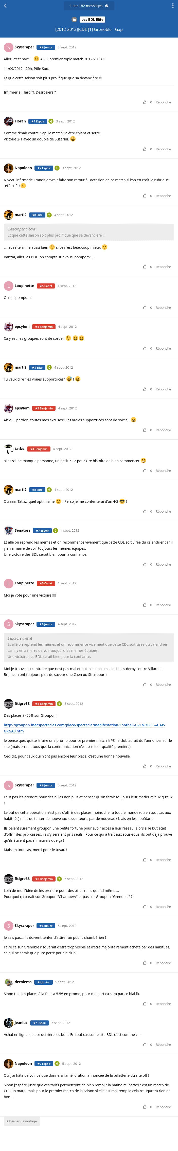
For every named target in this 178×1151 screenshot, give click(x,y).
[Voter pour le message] (145, 102)
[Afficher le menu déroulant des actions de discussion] (173, 6)
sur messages (89, 5)
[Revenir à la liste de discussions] (5, 6)
